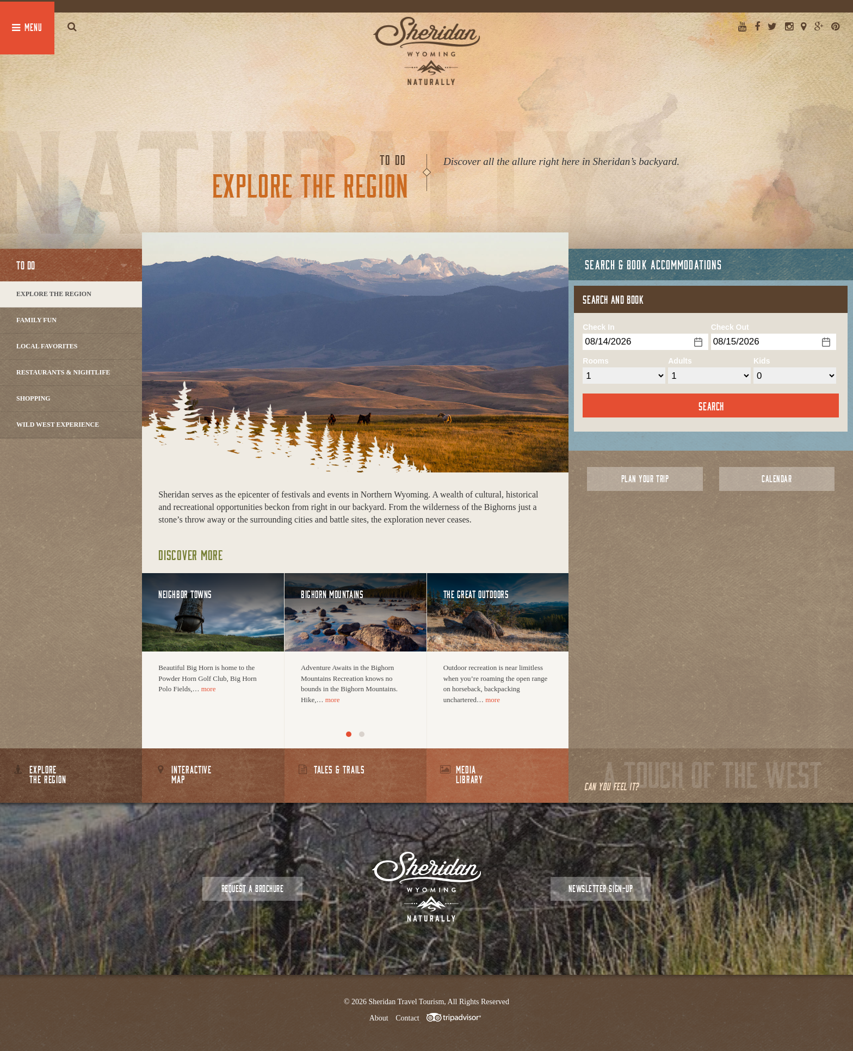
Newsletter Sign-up (600, 888)
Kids (761, 361)
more (208, 689)
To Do (25, 265)
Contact (407, 1018)
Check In (598, 327)
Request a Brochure (252, 888)
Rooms (595, 361)
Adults (680, 361)
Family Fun (36, 320)
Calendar (777, 478)
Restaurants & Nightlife (63, 372)
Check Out (730, 327)
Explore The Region (53, 294)
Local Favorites (46, 346)
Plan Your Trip (645, 478)
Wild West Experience (57, 424)
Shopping (33, 398)
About (378, 1018)
